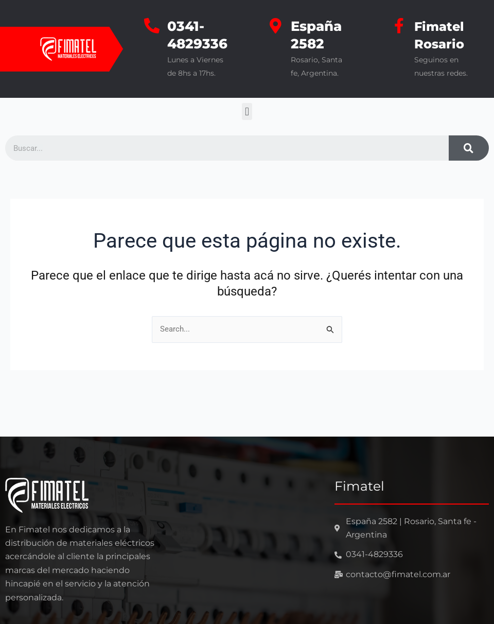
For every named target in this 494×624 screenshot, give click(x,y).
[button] (247, 111)
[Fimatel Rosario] (399, 25)
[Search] (469, 148)
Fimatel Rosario (441, 35)
